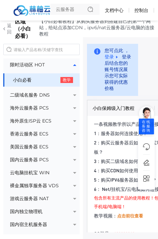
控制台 (141, 10)
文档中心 (114, 10)
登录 (109, 57)
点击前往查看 (130, 215)
